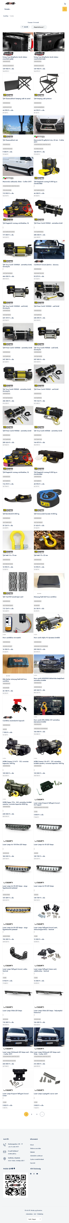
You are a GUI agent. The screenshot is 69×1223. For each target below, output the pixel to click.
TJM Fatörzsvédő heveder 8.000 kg (45, 514)
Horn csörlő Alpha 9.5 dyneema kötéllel (47, 638)
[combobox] (39, 27)
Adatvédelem (29, 1214)
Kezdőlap (5, 16)
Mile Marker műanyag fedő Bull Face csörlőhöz (15, 680)
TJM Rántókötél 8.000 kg (11, 514)
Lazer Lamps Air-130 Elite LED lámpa (15, 845)
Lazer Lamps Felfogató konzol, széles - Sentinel (15, 970)
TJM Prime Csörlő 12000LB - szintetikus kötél (17, 348)
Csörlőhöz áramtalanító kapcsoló (13, 721)
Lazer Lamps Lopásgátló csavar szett (46, 1094)
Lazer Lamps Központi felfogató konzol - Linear (16, 1095)
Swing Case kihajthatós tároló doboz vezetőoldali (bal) (46, 58)
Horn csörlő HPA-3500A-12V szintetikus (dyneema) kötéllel (47, 721)
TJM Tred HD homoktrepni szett (13, 597)
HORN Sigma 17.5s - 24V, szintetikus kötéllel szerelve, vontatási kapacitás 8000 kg (17, 803)
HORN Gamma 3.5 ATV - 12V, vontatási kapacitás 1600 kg (15, 762)
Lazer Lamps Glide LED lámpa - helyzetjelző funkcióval (48, 1011)
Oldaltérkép (40, 1214)
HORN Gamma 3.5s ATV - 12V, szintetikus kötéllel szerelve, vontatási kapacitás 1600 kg (49, 762)
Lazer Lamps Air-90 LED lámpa (44, 886)
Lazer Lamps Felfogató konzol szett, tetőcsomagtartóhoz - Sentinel (46, 928)
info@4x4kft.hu (12, 1154)
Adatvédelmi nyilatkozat (36, 1156)
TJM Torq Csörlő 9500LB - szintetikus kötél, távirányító (17, 390)
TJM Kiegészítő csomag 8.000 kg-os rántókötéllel (45, 182)
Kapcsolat (32, 1163)
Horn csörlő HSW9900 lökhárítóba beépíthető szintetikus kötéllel (49, 679)
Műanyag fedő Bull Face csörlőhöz (45, 597)
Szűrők (25, 27)
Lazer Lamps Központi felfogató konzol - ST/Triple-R (47, 804)
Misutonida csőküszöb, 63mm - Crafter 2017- (17, 182)
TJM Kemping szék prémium (43, 99)
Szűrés (12, 16)
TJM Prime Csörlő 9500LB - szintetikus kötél (48, 223)
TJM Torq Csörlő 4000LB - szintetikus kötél (48, 431)
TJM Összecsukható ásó (10, 140)
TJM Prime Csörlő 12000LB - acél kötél (46, 306)
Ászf (35, 1214)
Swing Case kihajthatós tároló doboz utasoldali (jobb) (15, 58)
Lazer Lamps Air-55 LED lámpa (44, 845)
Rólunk (32, 1145)
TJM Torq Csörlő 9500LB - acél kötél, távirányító (46, 349)
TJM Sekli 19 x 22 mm (41, 555)
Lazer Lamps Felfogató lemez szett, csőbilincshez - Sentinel (45, 970)
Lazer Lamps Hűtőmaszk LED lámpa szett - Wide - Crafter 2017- (47, 1053)
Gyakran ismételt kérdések (37, 1159)
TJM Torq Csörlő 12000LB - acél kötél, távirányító (15, 307)
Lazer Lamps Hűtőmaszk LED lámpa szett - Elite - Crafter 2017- (18, 1053)
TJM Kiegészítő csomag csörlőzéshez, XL (16, 223)
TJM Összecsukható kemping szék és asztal (16, 99)
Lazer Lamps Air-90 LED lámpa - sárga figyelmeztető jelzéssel (15, 928)
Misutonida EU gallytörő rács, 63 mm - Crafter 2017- (49, 141)
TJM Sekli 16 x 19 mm (9, 555)
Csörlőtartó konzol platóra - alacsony (46, 265)
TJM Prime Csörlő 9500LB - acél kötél (46, 389)
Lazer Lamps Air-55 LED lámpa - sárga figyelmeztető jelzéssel (15, 887)
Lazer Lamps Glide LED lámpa (12, 1011)
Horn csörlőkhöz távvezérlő (12, 638)
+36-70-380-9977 (13, 1147)
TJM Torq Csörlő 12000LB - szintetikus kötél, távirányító (17, 266)
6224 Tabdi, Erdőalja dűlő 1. (16, 1161)
